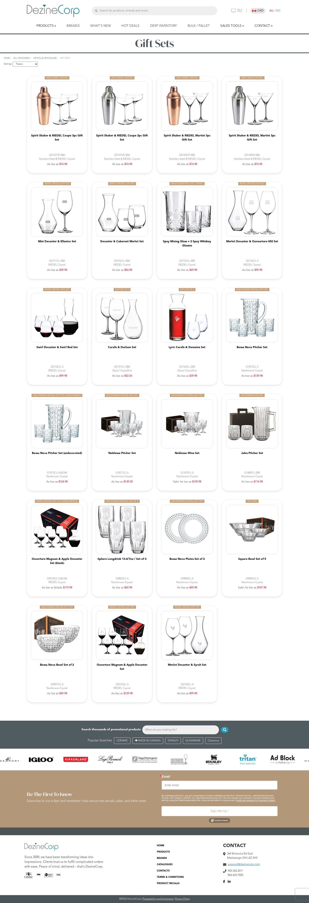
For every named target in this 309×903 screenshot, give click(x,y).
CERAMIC (122, 740)
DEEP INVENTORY (163, 26)
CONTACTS (163, 871)
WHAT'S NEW (100, 26)
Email (166, 776)
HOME (160, 845)
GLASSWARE (193, 740)
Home (7, 58)
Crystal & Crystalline (45, 58)
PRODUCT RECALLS (168, 883)
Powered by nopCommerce (158, 899)
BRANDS (73, 26)
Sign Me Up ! (219, 811)
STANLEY (173, 740)
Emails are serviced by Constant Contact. (255, 800)
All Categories (21, 58)
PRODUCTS (163, 852)
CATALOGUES (165, 864)
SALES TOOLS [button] (231, 26)
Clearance (213, 740)
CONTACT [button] (262, 26)
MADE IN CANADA (148, 740)
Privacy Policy (182, 899)
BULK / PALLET (199, 26)
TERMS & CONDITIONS (170, 877)
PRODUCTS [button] (45, 26)
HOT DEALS (130, 26)
